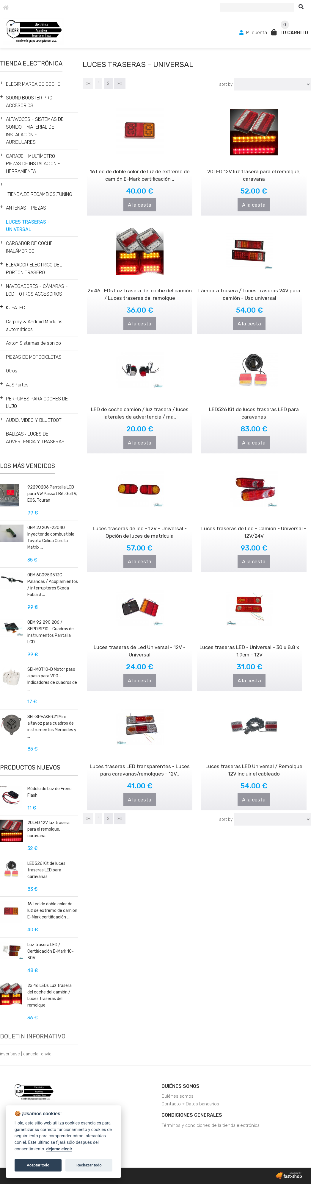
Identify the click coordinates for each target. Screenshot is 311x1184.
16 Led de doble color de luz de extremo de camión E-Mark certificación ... (52, 910)
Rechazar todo (89, 1165)
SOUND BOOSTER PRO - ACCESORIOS (31, 101)
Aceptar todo (38, 1165)
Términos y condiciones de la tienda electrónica (210, 1125)
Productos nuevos (30, 767)
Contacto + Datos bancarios (190, 1104)
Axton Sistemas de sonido (33, 343)
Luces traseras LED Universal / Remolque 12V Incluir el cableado (254, 759)
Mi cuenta (253, 32)
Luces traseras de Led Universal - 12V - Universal (139, 640)
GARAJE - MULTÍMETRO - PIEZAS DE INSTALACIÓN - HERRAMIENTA (33, 163)
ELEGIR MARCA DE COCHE (33, 84)
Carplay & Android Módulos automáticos (34, 325)
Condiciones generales (191, 1115)
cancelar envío (37, 1054)
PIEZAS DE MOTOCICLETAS (34, 357)
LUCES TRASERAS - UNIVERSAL (28, 226)
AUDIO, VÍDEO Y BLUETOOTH (35, 420)
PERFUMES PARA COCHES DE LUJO (37, 402)
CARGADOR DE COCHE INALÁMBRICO (29, 247)
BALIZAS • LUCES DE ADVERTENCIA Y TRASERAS (35, 437)
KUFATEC (15, 308)
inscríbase (10, 1054)
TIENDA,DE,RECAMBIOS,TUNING (39, 194)
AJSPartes (17, 385)
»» (119, 83)
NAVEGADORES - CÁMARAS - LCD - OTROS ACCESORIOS (37, 290)
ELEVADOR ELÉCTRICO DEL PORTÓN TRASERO (34, 268)
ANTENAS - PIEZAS (26, 208)
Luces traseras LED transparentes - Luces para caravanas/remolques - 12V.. (139, 759)
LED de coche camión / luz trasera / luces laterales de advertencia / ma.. (140, 402)
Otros (11, 371)
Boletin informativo (32, 1036)
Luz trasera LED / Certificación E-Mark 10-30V (50, 951)
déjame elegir (59, 1149)
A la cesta (139, 205)
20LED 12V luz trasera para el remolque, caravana (48, 829)
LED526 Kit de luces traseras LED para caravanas (46, 870)
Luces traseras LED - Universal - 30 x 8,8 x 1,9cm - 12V (249, 640)
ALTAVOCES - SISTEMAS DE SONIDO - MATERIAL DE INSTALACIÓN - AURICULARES (35, 130)
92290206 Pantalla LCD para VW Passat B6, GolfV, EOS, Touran (52, 494)
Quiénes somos (180, 1086)
